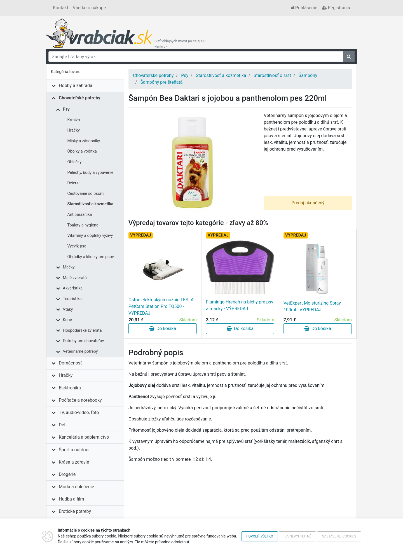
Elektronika (70, 388)
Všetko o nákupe (89, 7)
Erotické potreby (75, 511)
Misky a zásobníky (83, 141)
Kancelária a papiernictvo (84, 437)
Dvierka (74, 183)
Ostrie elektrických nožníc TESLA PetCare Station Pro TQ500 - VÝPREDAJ (161, 306)
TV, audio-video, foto (79, 412)
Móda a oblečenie (76, 486)
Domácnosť (70, 363)
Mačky (69, 267)
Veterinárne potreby (80, 351)
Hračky (73, 130)
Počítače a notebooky (80, 400)
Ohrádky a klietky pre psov (90, 256)
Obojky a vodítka (82, 151)
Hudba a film (71, 499)
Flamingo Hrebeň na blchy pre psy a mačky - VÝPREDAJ (239, 305)
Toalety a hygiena (83, 225)
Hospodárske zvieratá (82, 330)
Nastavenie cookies (339, 536)
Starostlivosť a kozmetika (90, 204)
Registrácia (336, 7)
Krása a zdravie (74, 462)
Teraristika (72, 298)
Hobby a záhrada (75, 85)
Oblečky (74, 162)
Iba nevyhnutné (297, 536)
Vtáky (68, 309)
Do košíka (162, 328)
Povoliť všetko (259, 536)
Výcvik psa (76, 246)
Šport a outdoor (74, 449)
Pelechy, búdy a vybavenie (90, 172)
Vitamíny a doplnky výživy (90, 235)
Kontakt (60, 7)
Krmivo (73, 120)
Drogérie (67, 474)
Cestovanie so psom (85, 193)
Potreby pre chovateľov (83, 340)
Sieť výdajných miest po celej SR (179, 43)
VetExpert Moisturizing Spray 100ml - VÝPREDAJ (312, 306)
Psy (66, 109)
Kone (67, 319)
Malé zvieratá (75, 277)
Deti (63, 424)
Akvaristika (73, 288)
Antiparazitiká (79, 214)
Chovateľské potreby (79, 97)
